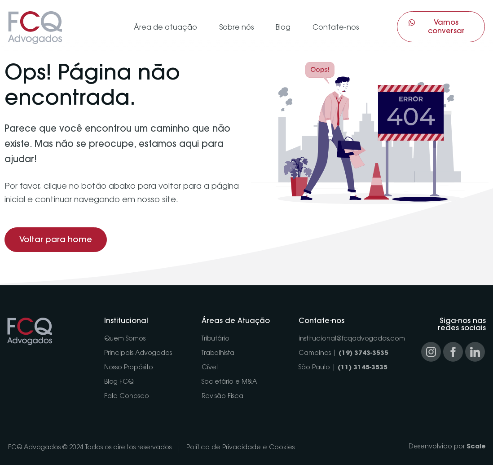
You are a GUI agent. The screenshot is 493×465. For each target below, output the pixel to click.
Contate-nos (336, 27)
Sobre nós (236, 27)
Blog (283, 27)
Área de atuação (165, 27)
